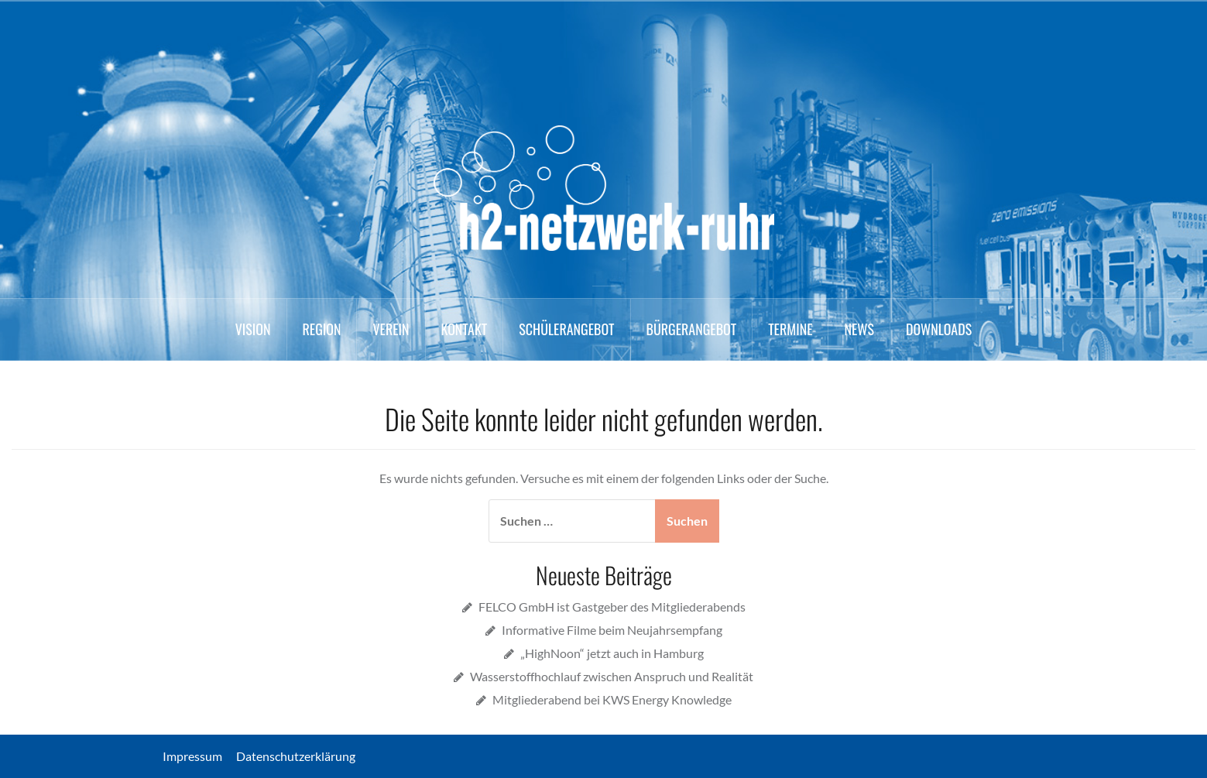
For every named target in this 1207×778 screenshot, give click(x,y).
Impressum (198, 756)
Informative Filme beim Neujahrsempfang (612, 629)
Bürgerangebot (691, 329)
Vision (253, 329)
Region (322, 329)
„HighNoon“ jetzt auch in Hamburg (612, 653)
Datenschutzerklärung (295, 756)
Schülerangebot (566, 329)
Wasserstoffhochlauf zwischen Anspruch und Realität (611, 676)
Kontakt (464, 329)
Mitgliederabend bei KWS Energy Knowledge (612, 699)
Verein (390, 329)
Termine (790, 329)
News (858, 329)
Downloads (939, 329)
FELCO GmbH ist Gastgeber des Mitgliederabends (612, 606)
